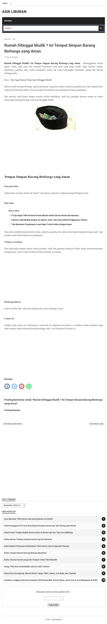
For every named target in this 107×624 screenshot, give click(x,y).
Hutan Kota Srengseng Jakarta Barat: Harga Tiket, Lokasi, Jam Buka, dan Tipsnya (40, 573)
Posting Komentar (11, 57)
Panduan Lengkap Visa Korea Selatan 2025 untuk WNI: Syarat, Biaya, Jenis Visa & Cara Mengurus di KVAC (51, 580)
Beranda (8, 21)
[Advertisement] (53, 152)
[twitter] (14, 386)
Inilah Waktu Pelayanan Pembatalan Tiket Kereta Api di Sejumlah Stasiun (36, 546)
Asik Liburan (14, 12)
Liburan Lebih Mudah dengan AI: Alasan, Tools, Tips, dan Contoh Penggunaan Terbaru (49, 220)
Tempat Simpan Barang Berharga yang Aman (37, 177)
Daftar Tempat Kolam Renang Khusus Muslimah (25, 553)
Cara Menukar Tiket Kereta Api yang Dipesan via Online (28, 519)
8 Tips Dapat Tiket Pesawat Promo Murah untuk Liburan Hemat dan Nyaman (45, 215)
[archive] (13, 505)
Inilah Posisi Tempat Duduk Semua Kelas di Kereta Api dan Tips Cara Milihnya (38, 532)
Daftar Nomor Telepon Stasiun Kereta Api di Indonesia (28, 539)
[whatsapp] (29, 386)
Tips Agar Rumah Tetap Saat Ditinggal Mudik (31, 80)
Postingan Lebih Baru (12, 424)
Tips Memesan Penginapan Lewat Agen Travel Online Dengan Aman (41, 224)
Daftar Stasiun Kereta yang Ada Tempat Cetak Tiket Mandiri (30, 560)
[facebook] (7, 386)
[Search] (51, 28)
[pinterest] (21, 386)
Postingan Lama (96, 424)
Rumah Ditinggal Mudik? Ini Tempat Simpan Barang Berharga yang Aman (42, 63)
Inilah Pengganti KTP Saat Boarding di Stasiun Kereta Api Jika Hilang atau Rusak (40, 526)
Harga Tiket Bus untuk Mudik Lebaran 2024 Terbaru (27, 566)
